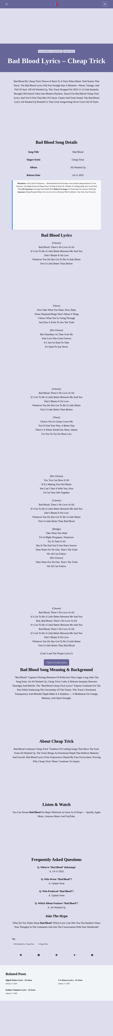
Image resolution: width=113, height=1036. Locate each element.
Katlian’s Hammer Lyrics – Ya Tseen (20, 990)
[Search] (6, 4)
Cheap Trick (69, 51)
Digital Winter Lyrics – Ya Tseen (19, 980)
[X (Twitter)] (39, 955)
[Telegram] (74, 955)
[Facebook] (21, 955)
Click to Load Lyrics (56, 662)
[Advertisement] (56, 26)
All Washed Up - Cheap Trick (50, 51)
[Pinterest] (56, 955)
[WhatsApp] (92, 955)
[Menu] (105, 4)
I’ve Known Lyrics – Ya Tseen (70, 980)
